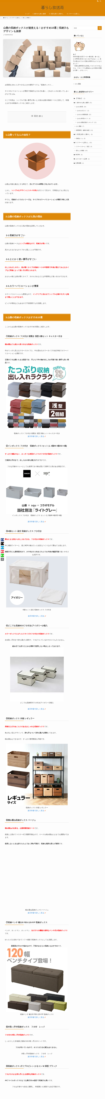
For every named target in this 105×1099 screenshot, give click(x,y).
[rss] (97, 1)
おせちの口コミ (83, 110)
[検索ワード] (87, 28)
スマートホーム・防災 (84, 147)
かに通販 (78, 84)
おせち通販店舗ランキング (86, 122)
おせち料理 (81, 106)
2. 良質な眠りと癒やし (84, 134)
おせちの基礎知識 (84, 114)
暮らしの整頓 (82, 151)
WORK (79, 155)
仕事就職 (80, 163)
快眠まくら (80, 138)
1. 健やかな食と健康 (84, 102)
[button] (2, 539)
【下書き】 (80, 98)
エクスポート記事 (83, 159)
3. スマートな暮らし (84, 143)
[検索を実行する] (100, 28)
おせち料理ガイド (83, 118)
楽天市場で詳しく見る (37, 436)
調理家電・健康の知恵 (84, 130)
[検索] (100, 1)
